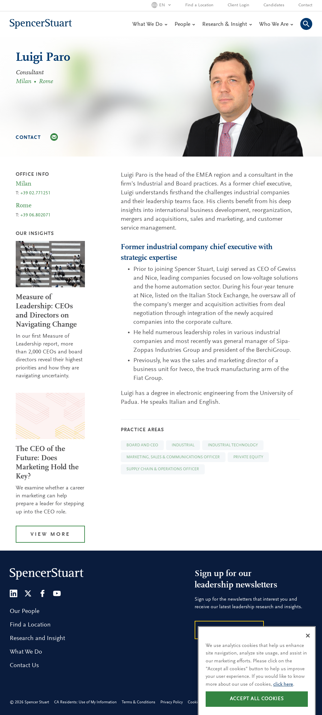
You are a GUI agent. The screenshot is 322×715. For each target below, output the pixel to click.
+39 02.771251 (35, 193)
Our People (24, 611)
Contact (305, 5)
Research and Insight (37, 638)
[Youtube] (57, 593)
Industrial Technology (233, 445)
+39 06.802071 (35, 215)
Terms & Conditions (138, 702)
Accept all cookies (257, 705)
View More (50, 534)
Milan (24, 81)
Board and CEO (142, 445)
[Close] (308, 642)
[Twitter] (28, 593)
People (185, 24)
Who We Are (276, 24)
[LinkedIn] (13, 593)
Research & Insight (227, 24)
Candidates (274, 5)
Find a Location (199, 5)
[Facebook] (42, 593)
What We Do (149, 24)
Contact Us (24, 665)
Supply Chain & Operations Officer (162, 469)
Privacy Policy (171, 702)
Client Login (238, 5)
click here (283, 690)
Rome (46, 81)
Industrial (183, 445)
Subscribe (229, 630)
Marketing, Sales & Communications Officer (173, 457)
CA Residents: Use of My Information (85, 702)
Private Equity (248, 457)
